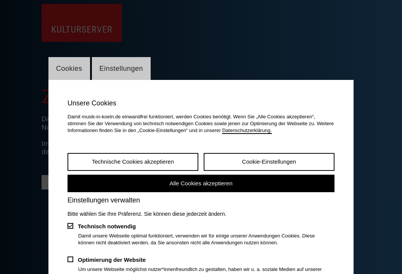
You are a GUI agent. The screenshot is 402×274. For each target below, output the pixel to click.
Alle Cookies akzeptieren (200, 183)
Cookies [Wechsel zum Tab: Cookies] (69, 68)
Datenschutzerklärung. (247, 130)
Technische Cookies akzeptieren (133, 161)
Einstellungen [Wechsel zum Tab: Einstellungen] (121, 68)
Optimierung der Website (112, 259)
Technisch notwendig (107, 226)
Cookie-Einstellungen (269, 161)
